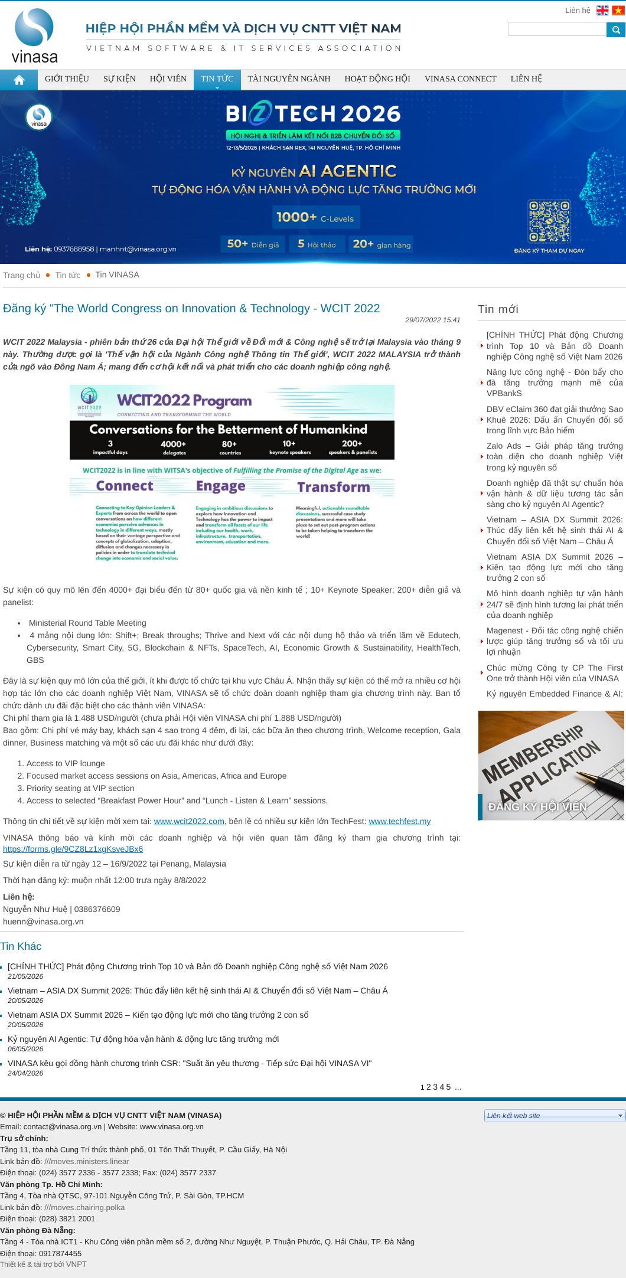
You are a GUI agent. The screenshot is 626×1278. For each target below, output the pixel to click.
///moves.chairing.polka (84, 1207)
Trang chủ (21, 275)
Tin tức (67, 275)
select (620, 1115)
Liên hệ (578, 10)
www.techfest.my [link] (400, 821)
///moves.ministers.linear (86, 1161)
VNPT (77, 1264)
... (458, 1086)
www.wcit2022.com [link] (189, 821)
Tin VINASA (117, 274)
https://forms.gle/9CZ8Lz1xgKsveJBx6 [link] (73, 849)
